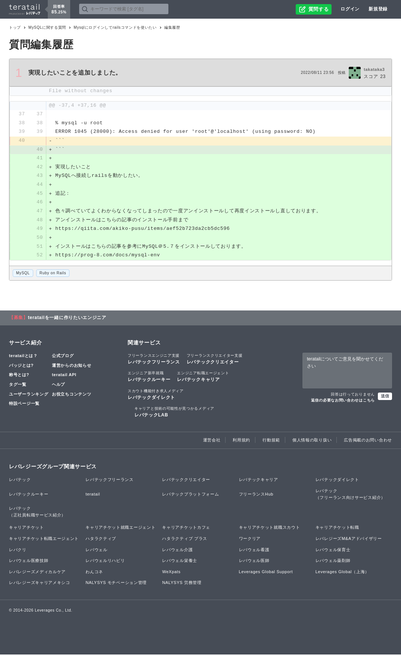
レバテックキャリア (203, 378)
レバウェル (97, 551)
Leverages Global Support (266, 573)
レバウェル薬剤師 (333, 562)
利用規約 (241, 442)
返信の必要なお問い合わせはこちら (343, 402)
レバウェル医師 (254, 562)
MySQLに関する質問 (47, 27)
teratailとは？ (23, 357)
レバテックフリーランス (154, 360)
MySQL (23, 274)
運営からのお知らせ (71, 367)
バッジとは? (21, 367)
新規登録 (378, 9)
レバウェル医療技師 (28, 562)
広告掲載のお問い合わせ (368, 442)
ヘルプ (58, 386)
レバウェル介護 (177, 551)
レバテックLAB (174, 413)
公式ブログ (63, 357)
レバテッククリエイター (215, 360)
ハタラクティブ (101, 540)
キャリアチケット (26, 529)
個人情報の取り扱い (312, 442)
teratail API (64, 376)
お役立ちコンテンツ (71, 395)
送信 (385, 397)
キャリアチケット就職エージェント (120, 529)
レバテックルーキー (149, 378)
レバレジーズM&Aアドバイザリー (348, 540)
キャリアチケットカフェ (186, 529)
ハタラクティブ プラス (184, 540)
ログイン (350, 9)
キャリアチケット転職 (337, 529)
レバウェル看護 (254, 551)
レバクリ (18, 551)
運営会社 (212, 442)
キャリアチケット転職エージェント (44, 540)
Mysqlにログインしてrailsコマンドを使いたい (115, 27)
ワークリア (250, 540)
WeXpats (171, 573)
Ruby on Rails (53, 274)
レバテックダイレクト (156, 396)
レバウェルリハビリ (105, 562)
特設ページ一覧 (24, 405)
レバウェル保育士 (333, 551)
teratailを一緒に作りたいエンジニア (67, 319)
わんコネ (94, 573)
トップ (15, 27)
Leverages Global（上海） (342, 573)
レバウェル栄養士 (179, 562)
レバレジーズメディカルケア (37, 573)
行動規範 (271, 442)
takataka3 (374, 69)
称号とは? (19, 376)
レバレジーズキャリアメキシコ (39, 584)
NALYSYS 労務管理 (181, 584)
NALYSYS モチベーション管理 (116, 584)
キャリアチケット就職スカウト (269, 529)
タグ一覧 (18, 386)
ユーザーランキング (28, 395)
